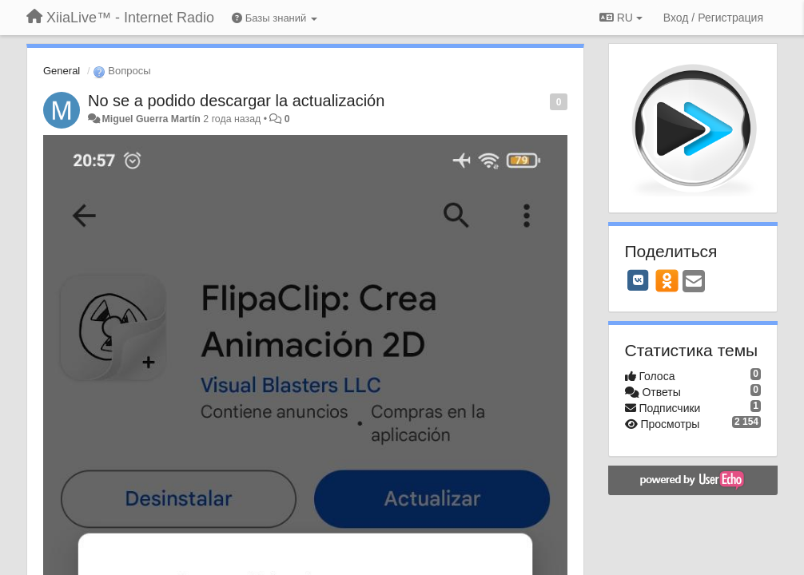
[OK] (667, 280)
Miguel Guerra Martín (150, 119)
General (61, 71)
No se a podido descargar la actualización (236, 100)
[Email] (694, 282)
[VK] (638, 280)
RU (621, 17)
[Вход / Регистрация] (713, 17)
